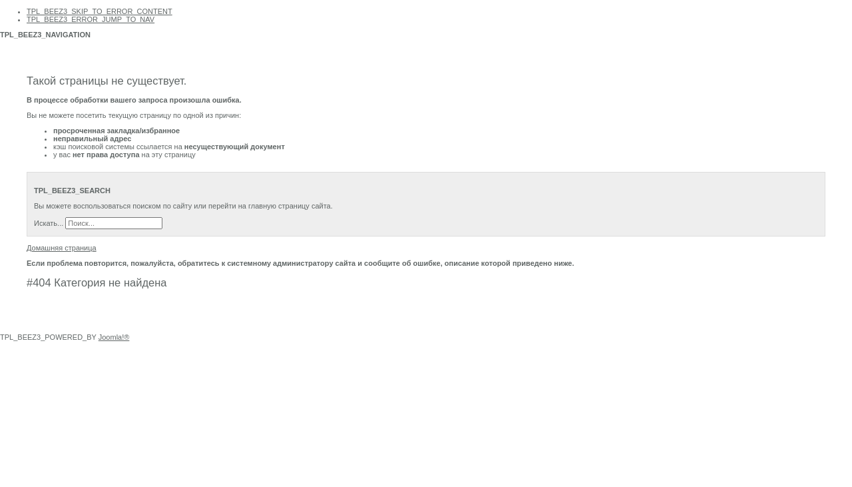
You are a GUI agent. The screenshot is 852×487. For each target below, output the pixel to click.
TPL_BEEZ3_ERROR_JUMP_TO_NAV (90, 19)
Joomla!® (114, 337)
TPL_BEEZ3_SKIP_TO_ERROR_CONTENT (99, 11)
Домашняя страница (62, 248)
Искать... (48, 223)
